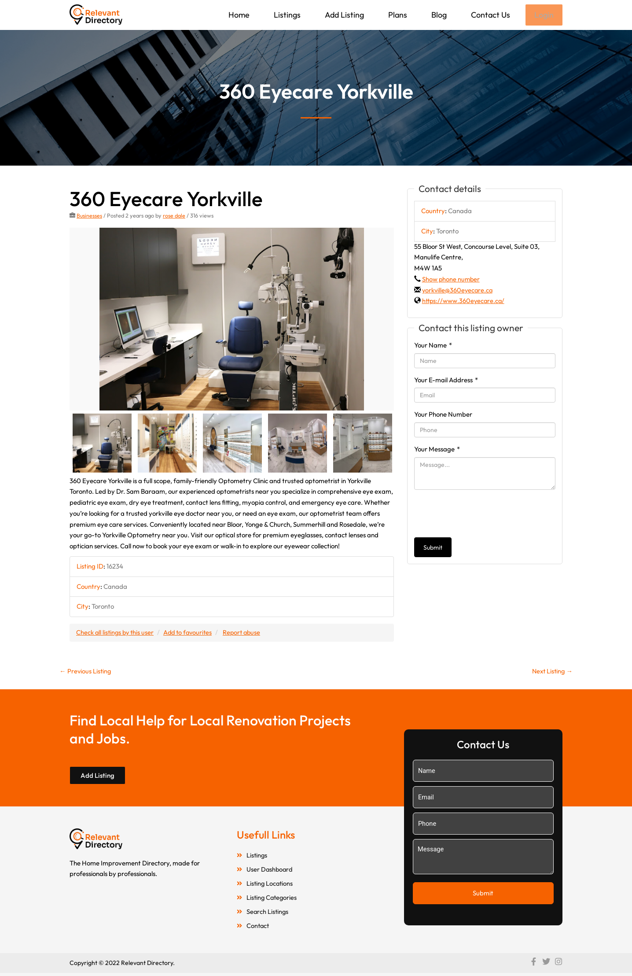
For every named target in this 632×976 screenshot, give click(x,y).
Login (543, 15)
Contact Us (489, 15)
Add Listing (343, 15)
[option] (232, 320)
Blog (438, 15)
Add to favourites (191, 633)
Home (238, 15)
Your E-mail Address (446, 381)
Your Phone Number (443, 415)
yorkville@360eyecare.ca (458, 291)
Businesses (90, 216)
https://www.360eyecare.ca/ (464, 301)
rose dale (174, 216)
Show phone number (451, 280)
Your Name (433, 346)
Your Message (437, 450)
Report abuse (247, 633)
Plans (396, 15)
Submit (432, 548)
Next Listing (551, 672)
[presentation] (481, 514)
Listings (286, 15)
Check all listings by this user (116, 633)
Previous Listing (85, 672)
